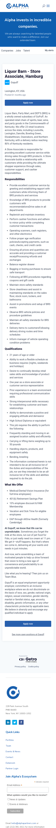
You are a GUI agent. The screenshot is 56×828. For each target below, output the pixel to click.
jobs (18, 50)
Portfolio (10, 740)
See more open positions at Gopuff (28, 634)
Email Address (14, 785)
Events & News (13, 751)
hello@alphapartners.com (23, 823)
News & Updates (18, 799)
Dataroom (10, 763)
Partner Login (12, 768)
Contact (9, 757)
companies (7, 50)
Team (8, 745)
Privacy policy (20, 667)
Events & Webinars (19, 804)
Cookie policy (33, 667)
